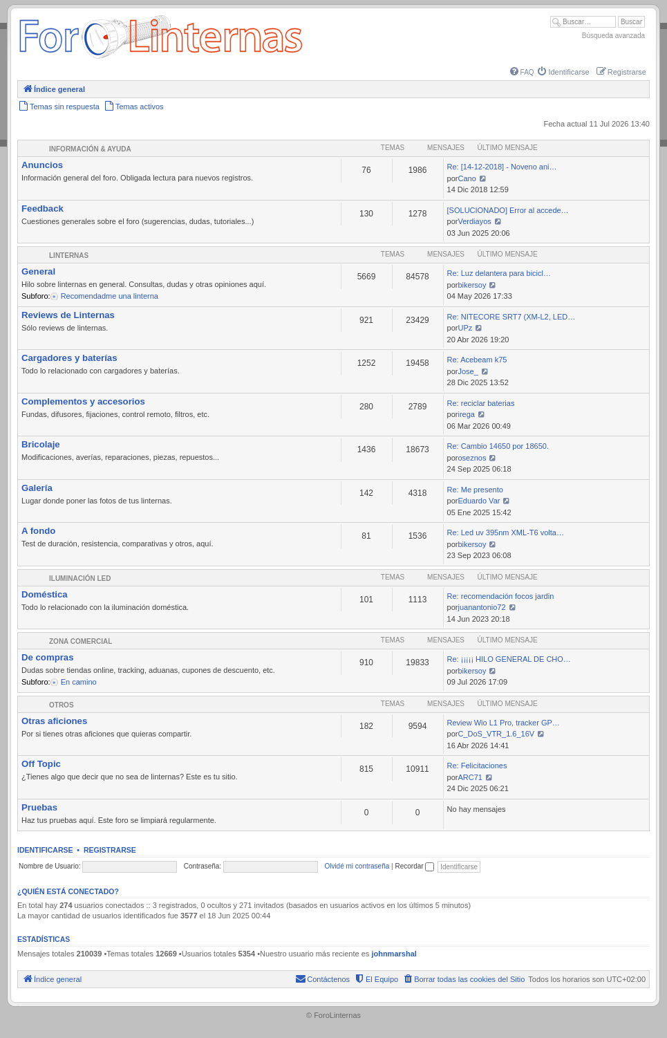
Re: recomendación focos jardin (500, 596)
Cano (467, 178)
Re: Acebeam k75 (477, 359)
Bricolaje (40, 444)
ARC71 (470, 777)
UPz (465, 328)
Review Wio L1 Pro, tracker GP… (503, 723)
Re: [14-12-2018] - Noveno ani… (502, 167)
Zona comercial (80, 641)
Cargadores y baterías (69, 358)
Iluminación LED (80, 578)
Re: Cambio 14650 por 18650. (498, 446)
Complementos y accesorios (83, 401)
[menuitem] (522, 72)
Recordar (414, 866)
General (38, 271)
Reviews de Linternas (68, 315)
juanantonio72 (481, 607)
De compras (47, 657)
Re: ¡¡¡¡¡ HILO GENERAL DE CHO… (509, 659)
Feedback (42, 208)
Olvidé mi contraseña (356, 866)
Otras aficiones (54, 721)
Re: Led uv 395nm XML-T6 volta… (505, 532)
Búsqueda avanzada (613, 35)
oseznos (472, 458)
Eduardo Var (479, 501)
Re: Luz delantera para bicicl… (499, 273)
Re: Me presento (475, 489)
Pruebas (39, 807)
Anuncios (42, 165)
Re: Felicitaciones (477, 765)
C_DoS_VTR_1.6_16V (496, 734)
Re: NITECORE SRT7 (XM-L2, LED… (511, 317)
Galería (37, 488)
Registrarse (110, 850)
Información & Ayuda (90, 149)
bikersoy (472, 285)
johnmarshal (393, 953)
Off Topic (41, 764)
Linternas (68, 255)
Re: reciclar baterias (481, 403)
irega (466, 414)
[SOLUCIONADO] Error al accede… (508, 210)
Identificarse (45, 850)
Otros (61, 705)
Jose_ (468, 371)
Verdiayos (474, 221)
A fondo (38, 531)
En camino (78, 682)
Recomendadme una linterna (108, 296)
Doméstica (44, 594)
